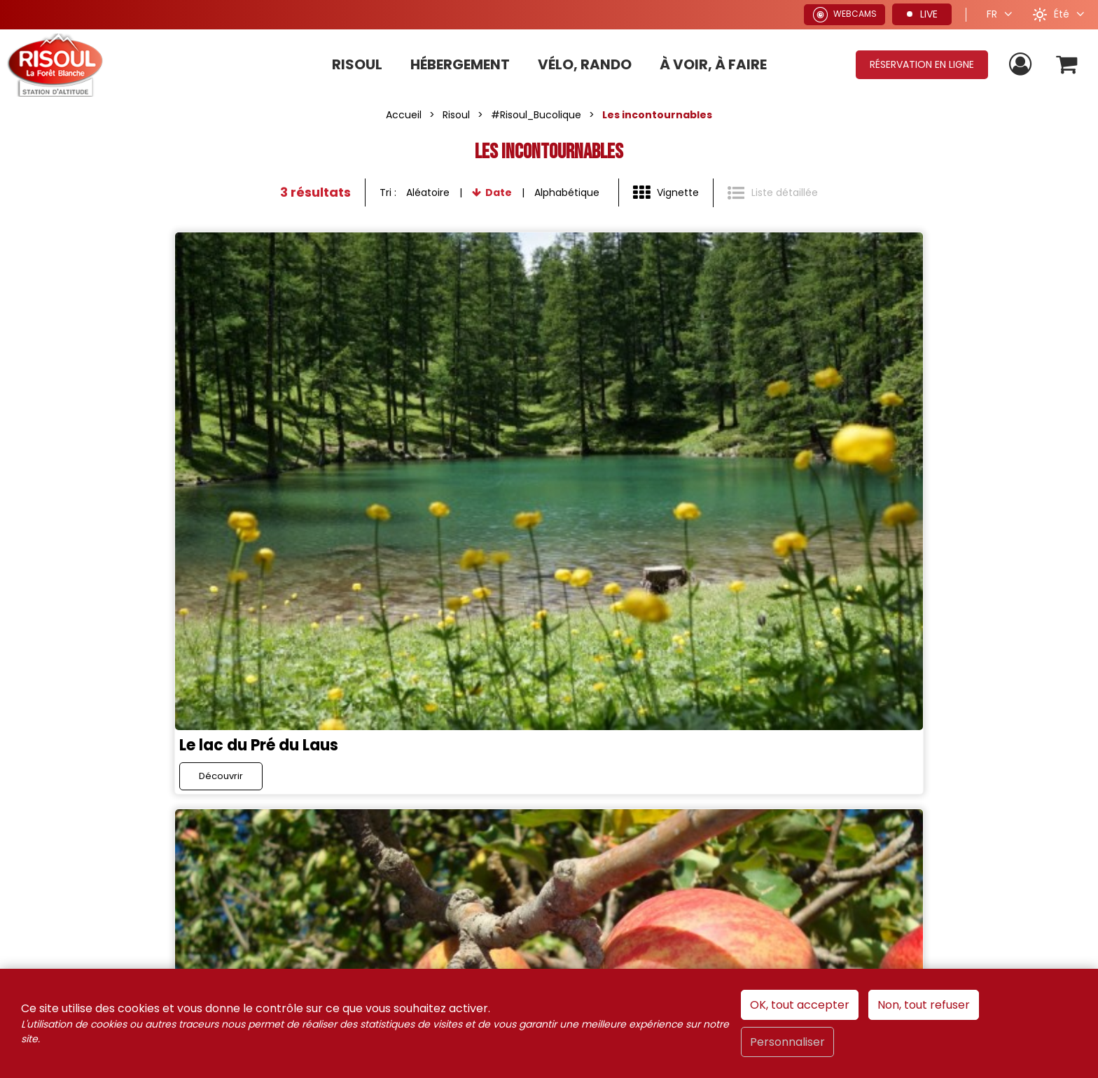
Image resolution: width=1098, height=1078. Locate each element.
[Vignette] (666, 193)
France (767, 742)
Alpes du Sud (846, 742)
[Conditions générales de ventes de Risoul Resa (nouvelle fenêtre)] (505, 838)
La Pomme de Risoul (456, 478)
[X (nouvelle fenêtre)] (340, 660)
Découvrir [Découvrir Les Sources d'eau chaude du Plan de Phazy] (782, 517)
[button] (1065, 64)
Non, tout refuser (923, 1005)
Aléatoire (428, 193)
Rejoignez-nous (214, 661)
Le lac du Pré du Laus (98, 478)
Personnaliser (787, 1042)
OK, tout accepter (799, 1005)
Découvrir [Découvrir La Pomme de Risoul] (421, 517)
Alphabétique (566, 193)
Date (498, 193)
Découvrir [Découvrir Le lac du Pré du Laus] (60, 517)
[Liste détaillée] (773, 193)
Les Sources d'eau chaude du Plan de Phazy (910, 478)
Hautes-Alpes (947, 742)
